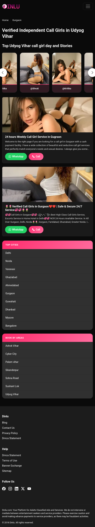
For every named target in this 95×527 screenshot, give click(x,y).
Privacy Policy (10, 433)
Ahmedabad (12, 285)
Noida (8, 261)
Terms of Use (9, 460)
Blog (4, 422)
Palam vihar (11, 362)
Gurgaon (10, 293)
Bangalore (11, 325)
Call (36, 156)
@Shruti (24, 88)
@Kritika (56, 88)
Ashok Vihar (12, 345)
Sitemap (6, 471)
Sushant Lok (12, 386)
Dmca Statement (11, 438)
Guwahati (10, 301)
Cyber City (11, 353)
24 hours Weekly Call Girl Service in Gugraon (33, 137)
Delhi (8, 253)
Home (5, 20)
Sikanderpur (12, 370)
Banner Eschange (12, 465)
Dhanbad (10, 309)
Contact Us (8, 427)
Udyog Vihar (12, 394)
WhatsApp (16, 156)
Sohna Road (12, 378)
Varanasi (10, 269)
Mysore (9, 317)
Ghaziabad (11, 277)
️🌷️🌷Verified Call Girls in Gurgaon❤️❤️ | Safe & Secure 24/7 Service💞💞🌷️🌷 (43, 208)
